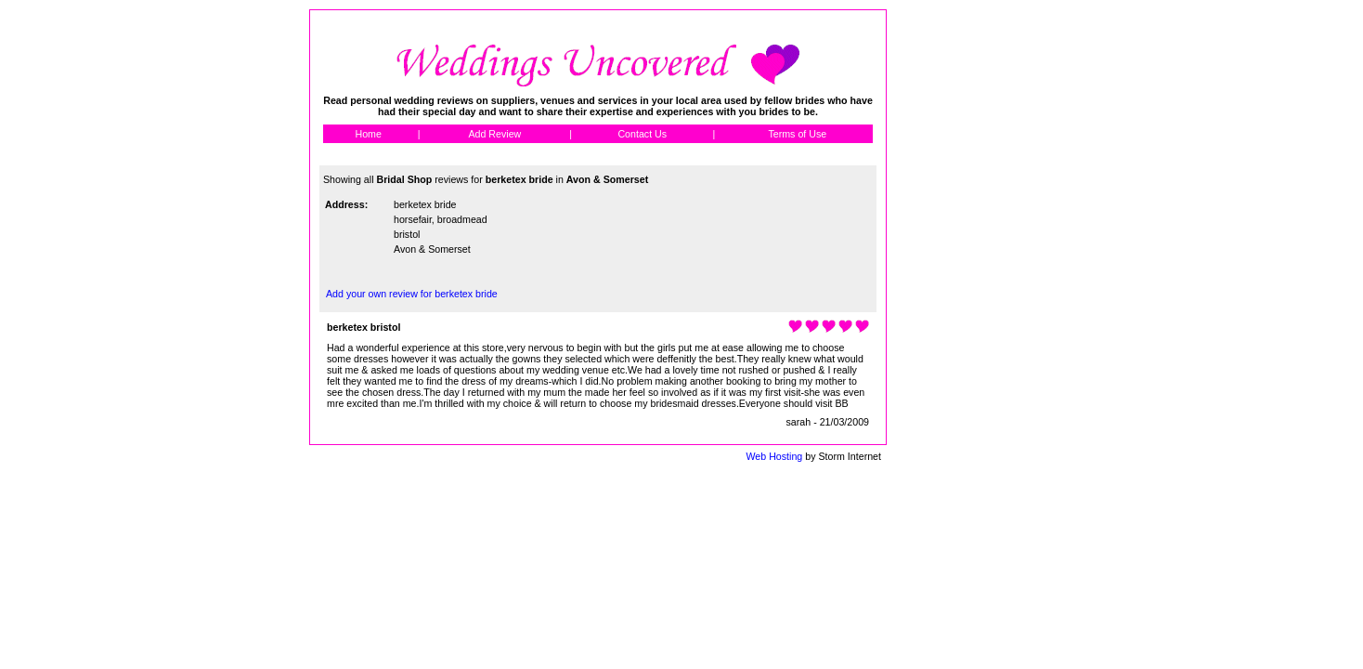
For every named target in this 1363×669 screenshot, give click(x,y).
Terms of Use (797, 133)
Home (368, 133)
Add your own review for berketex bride (412, 293)
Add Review (494, 133)
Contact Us (642, 133)
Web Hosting (774, 456)
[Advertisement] (970, 288)
